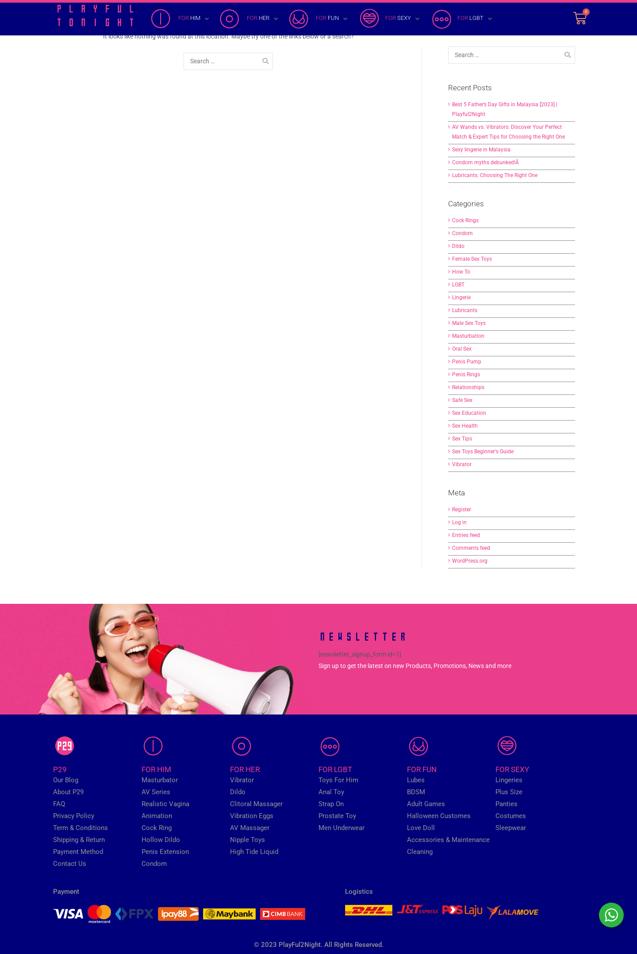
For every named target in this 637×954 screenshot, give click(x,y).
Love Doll (421, 828)
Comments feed (471, 548)
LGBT (458, 285)
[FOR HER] (249, 19)
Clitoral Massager (256, 804)
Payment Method (78, 852)
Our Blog (65, 780)
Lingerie (461, 297)
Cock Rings (465, 220)
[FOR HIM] (180, 19)
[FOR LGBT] (462, 19)
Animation (157, 816)
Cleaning (420, 852)
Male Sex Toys (469, 323)
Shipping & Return (79, 840)
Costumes (510, 816)
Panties (506, 804)
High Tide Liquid (254, 852)
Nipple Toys (247, 840)
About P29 (68, 792)
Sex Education (469, 413)
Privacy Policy (73, 816)
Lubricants (464, 310)
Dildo (458, 246)
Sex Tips (462, 439)
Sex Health (465, 426)
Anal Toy (331, 792)
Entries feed (466, 535)
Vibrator (462, 464)
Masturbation (468, 336)
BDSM (416, 792)
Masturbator (160, 780)
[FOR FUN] (318, 19)
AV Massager (249, 828)
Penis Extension (165, 852)
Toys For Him (338, 780)
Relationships (468, 387)
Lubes (416, 780)
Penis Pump (466, 362)
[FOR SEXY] (389, 19)
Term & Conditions (80, 828)
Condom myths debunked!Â (486, 162)
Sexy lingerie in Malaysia (481, 150)
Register (461, 509)
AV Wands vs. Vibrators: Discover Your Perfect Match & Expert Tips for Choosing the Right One (508, 132)
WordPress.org (469, 561)
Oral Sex (462, 349)
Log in (459, 522)
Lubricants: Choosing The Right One (494, 175)
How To (461, 272)
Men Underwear (341, 828)
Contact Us (69, 864)
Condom (462, 233)
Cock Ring (157, 828)
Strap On (331, 804)
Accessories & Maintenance (448, 840)
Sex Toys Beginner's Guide (483, 451)
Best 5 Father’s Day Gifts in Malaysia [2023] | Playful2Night (504, 109)
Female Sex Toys (472, 259)
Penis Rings (466, 374)
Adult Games (426, 804)
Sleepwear (510, 828)
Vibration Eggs (251, 816)
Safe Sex (462, 400)
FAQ (59, 804)
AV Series (156, 792)
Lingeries (508, 780)
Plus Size (508, 792)
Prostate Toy (337, 816)
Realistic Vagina (165, 804)
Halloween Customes (439, 816)
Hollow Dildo (161, 840)
